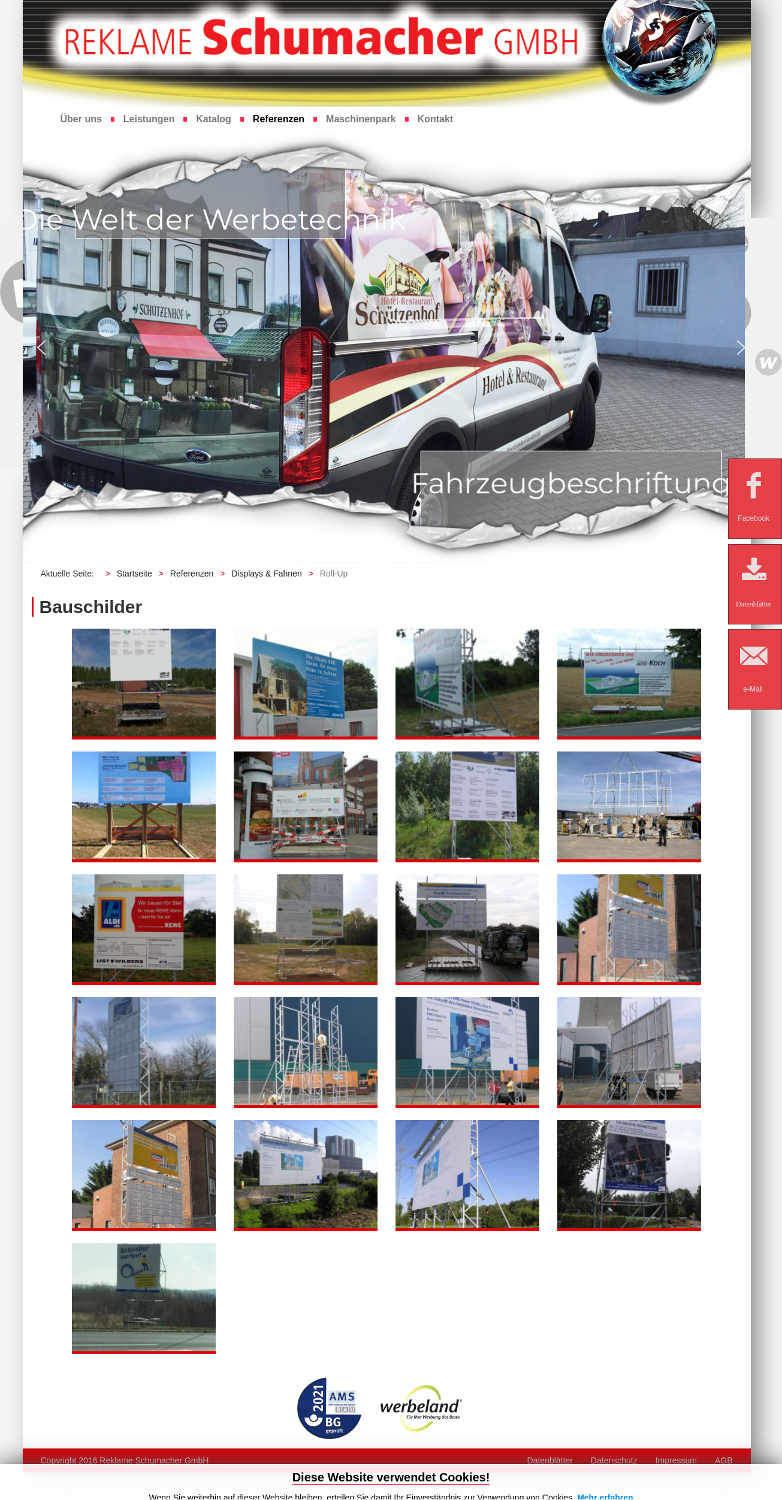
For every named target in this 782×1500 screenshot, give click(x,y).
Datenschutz (614, 1460)
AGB (724, 1460)
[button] (41, 347)
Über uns (81, 119)
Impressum (676, 1460)
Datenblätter (550, 1460)
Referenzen (278, 119)
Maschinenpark (360, 119)
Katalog (213, 119)
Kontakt (436, 119)
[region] (391, 347)
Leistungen (148, 119)
